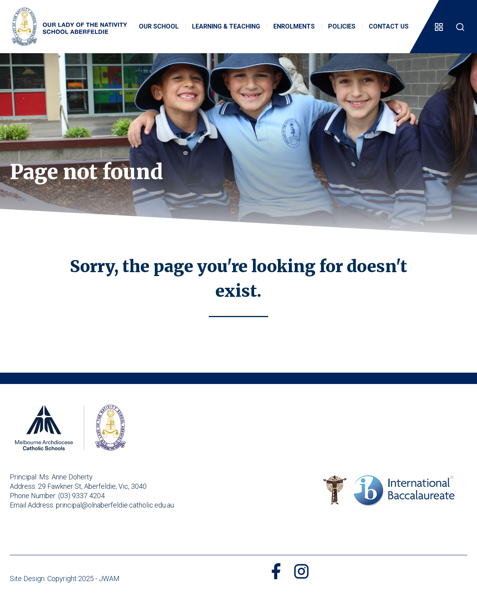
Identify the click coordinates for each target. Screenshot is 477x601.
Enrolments (294, 26)
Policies (341, 26)
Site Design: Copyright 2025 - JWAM (65, 578)
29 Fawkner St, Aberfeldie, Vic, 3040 (92, 486)
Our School (159, 26)
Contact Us (389, 26)
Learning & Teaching (226, 26)
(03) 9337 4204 (81, 496)
